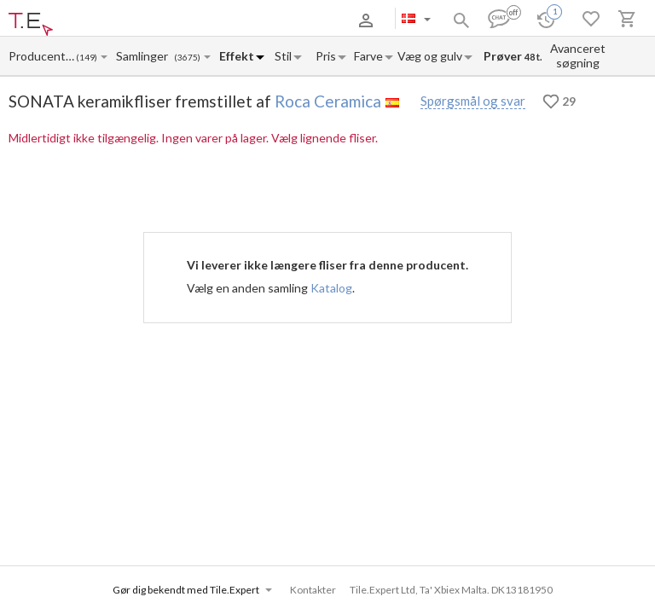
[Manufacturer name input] (42, 55)
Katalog (331, 288)
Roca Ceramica (328, 101)
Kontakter (233, 20)
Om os (87, 20)
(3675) (187, 57)
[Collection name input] (145, 55)
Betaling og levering (156, 20)
